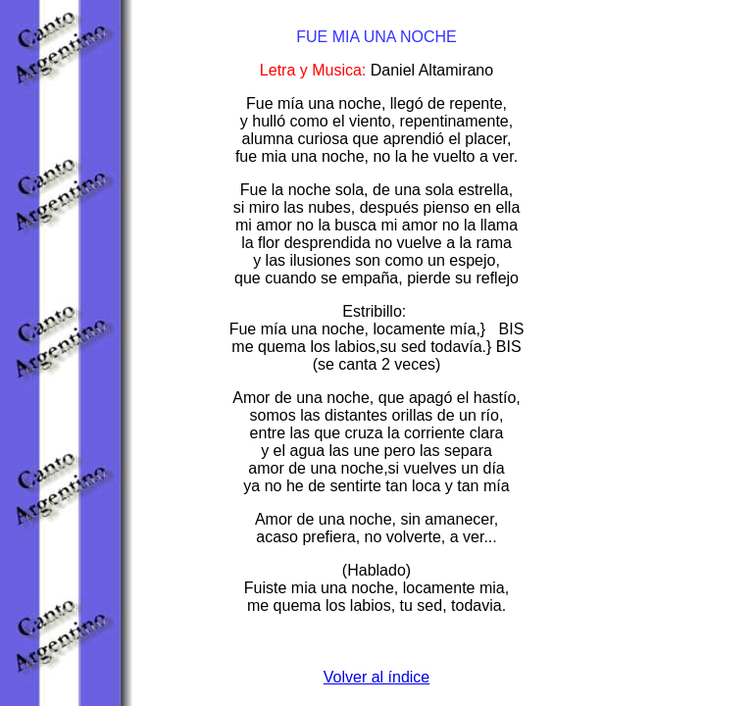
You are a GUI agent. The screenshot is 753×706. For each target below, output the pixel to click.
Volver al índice (377, 677)
